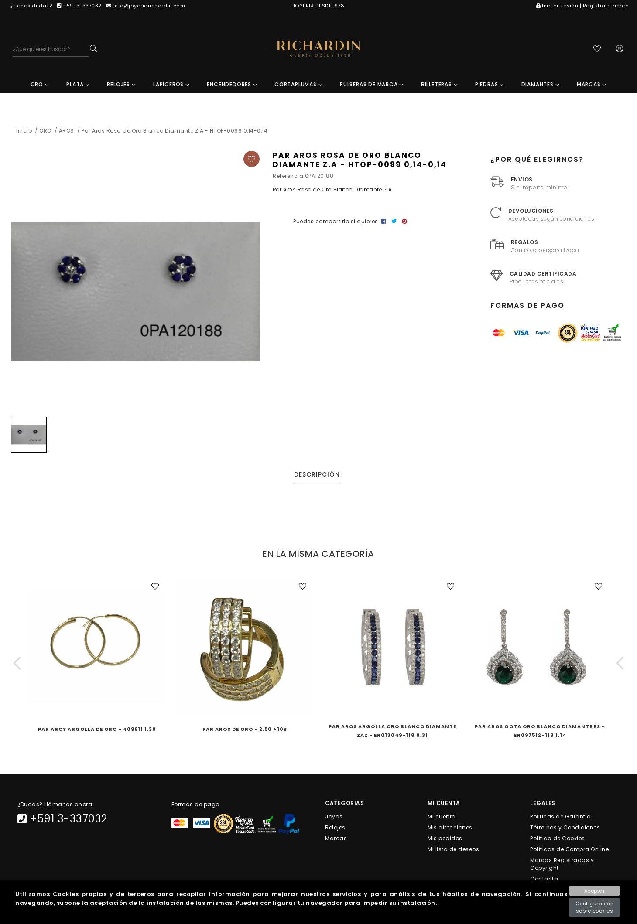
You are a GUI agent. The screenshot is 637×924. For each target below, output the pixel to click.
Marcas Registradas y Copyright (562, 865)
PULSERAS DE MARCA (372, 85)
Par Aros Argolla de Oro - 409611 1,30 (97, 729)
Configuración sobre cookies (594, 907)
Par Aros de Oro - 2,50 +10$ (244, 729)
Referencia (288, 177)
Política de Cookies (557, 838)
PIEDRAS (489, 85)
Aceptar (594, 890)
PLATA (78, 85)
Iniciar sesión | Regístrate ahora (582, 6)
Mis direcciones (450, 828)
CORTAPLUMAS (298, 85)
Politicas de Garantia (560, 817)
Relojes (335, 828)
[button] (17, 664)
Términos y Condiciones (565, 828)
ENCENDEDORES (232, 85)
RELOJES (121, 85)
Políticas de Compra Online (569, 850)
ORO (40, 85)
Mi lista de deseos (453, 850)
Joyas (334, 817)
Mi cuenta (442, 817)
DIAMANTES (540, 85)
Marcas (336, 838)
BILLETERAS (439, 85)
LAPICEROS (171, 85)
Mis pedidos (445, 838)
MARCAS (591, 85)
